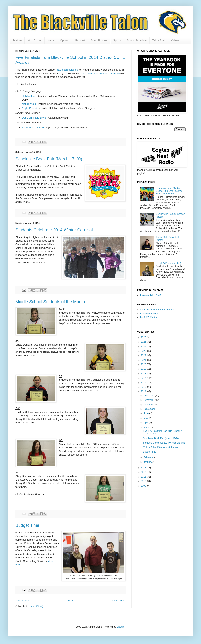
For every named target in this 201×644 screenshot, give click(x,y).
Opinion (64, 40)
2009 (144, 485)
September (150, 409)
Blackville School (149, 313)
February (148, 457)
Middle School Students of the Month (50, 301)
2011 (144, 476)
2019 (144, 369)
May (146, 418)
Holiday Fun (28, 96)
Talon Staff (158, 40)
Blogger (120, 626)
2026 (144, 337)
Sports (117, 40)
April (146, 422)
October (148, 404)
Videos (175, 40)
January (148, 462)
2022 (144, 355)
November (149, 400)
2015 (144, 387)
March (147, 427)
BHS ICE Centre (148, 317)
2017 (144, 378)
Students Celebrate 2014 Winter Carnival (54, 229)
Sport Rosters (99, 40)
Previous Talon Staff (150, 295)
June (146, 413)
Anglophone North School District (157, 309)
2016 (144, 382)
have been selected (67, 69)
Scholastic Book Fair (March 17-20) (48, 158)
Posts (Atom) (36, 606)
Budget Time (27, 525)
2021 (144, 360)
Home (71, 600)
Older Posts (118, 600)
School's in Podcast (33, 127)
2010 (144, 481)
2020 (144, 364)
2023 (144, 351)
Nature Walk (29, 103)
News (51, 40)
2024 (144, 346)
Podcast (80, 40)
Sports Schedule (137, 40)
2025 (144, 342)
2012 (144, 472)
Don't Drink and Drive (34, 117)
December (149, 395)
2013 (144, 467)
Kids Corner (34, 40)
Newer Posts (23, 600)
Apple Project (29, 108)
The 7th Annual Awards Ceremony (100, 73)
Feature (17, 40)
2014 (144, 391)
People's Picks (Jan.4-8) (168, 263)
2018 (144, 373)
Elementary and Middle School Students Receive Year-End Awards (169, 191)
